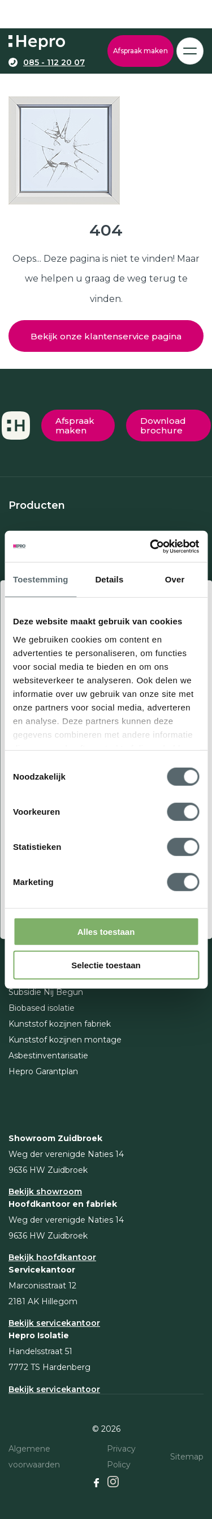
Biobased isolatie (41, 1008)
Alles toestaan (106, 932)
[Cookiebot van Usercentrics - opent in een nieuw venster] (151, 546)
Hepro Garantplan (43, 1071)
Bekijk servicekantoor (54, 1322)
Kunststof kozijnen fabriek (59, 1024)
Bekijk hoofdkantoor (52, 1257)
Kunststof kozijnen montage (65, 1040)
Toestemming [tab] (40, 579)
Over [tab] (175, 579)
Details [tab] (109, 579)
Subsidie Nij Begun (45, 992)
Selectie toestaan (106, 965)
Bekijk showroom (45, 1191)
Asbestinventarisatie (48, 1055)
